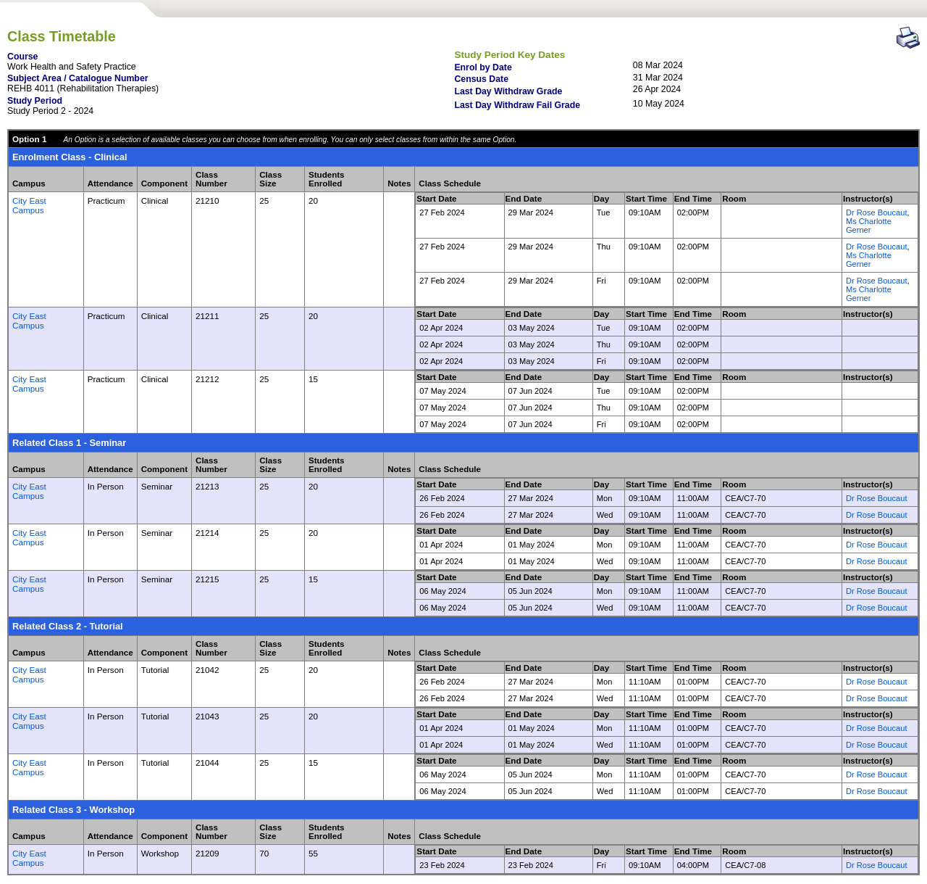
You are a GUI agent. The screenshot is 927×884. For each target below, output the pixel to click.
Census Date (481, 79)
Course (22, 56)
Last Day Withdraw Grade (508, 91)
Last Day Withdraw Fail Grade (517, 105)
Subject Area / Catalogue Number (77, 78)
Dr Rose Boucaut (876, 212)
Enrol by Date (482, 67)
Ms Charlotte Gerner (869, 225)
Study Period (34, 101)
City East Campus (29, 205)
